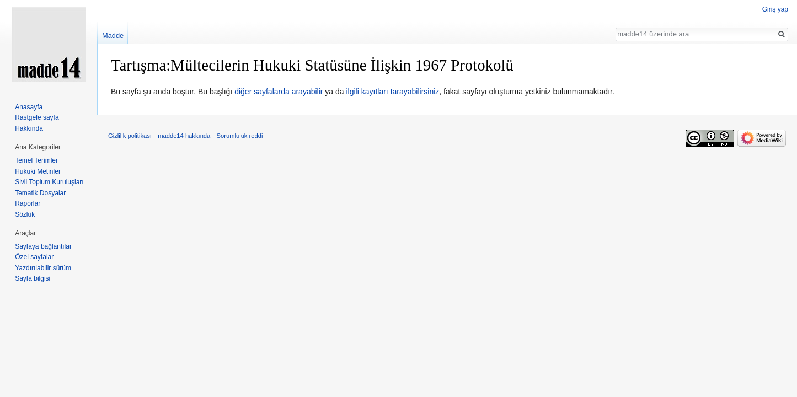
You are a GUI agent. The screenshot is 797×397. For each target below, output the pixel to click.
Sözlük (25, 214)
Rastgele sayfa (36, 117)
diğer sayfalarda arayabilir (278, 91)
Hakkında (29, 128)
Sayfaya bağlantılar (43, 246)
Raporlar (27, 203)
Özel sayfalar (34, 257)
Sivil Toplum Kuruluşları (49, 182)
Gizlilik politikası (130, 135)
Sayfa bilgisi (32, 278)
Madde (113, 35)
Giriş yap (775, 9)
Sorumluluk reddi (240, 135)
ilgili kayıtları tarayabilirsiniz (393, 91)
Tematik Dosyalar (40, 193)
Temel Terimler (36, 160)
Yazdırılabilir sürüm (43, 268)
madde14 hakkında (184, 135)
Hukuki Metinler (38, 171)
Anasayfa (28, 107)
